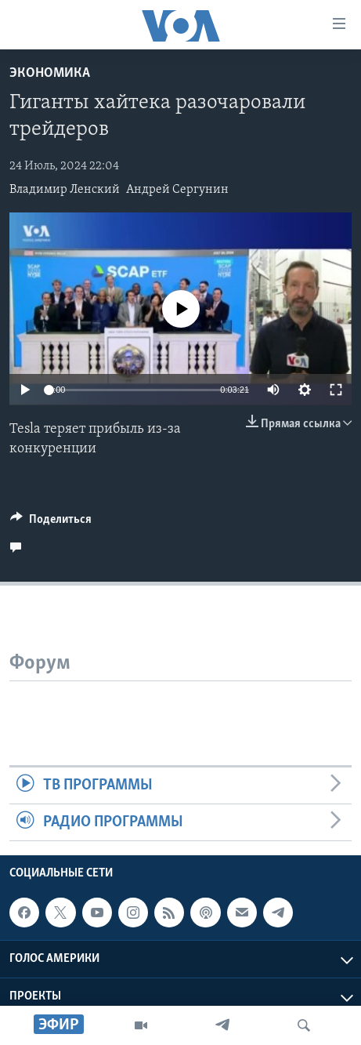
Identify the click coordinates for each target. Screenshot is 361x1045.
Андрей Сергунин (177, 189)
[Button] (51, 523)
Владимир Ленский (64, 189)
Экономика (49, 73)
